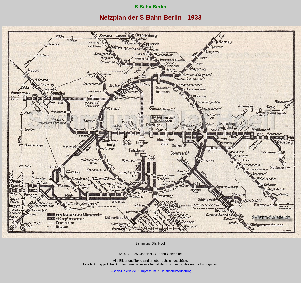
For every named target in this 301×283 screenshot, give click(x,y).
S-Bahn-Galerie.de (122, 271)
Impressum (148, 271)
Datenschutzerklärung (176, 271)
